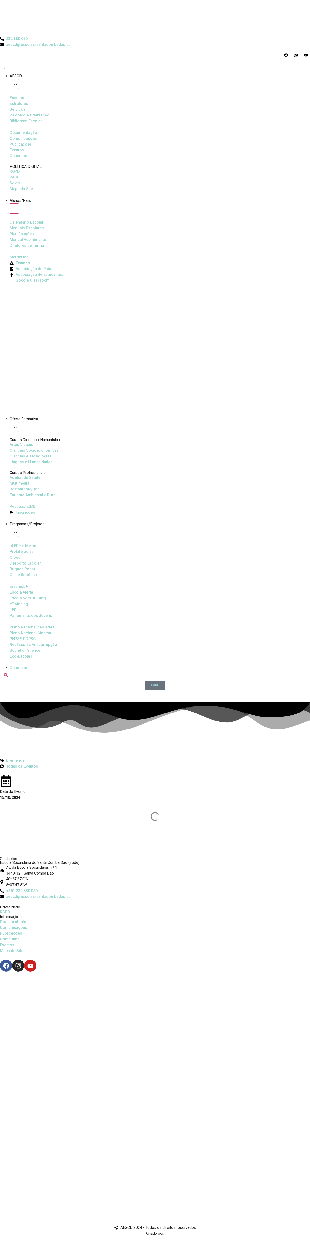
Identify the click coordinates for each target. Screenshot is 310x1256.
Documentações (15, 921)
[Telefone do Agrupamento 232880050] (14, 39)
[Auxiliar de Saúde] (25, 478)
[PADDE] (16, 177)
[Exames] (20, 263)
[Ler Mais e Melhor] (24, 546)
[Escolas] (17, 98)
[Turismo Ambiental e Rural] (24, 489)
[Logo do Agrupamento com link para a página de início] (155, 18)
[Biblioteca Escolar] (26, 121)
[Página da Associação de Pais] (30, 269)
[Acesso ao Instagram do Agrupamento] (297, 55)
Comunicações (13, 927)
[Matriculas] (19, 257)
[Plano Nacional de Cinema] (32, 627)
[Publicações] (21, 144)
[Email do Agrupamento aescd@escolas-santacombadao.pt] (35, 44)
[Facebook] (6, 966)
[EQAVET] (22, 507)
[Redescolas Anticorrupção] (33, 645)
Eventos (7, 945)
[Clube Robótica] (25, 563)
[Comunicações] (23, 138)
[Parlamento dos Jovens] (13, 610)
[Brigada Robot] (22, 569)
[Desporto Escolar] (22, 552)
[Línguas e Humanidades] (31, 462)
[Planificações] (22, 234)
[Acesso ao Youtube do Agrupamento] (307, 55)
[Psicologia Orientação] (29, 115)
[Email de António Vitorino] (6, 1242)
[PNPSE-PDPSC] (23, 639)
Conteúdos (10, 939)
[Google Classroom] (30, 280)
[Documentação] (23, 133)
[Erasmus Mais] (19, 586)
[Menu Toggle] (4, 68)
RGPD (5, 912)
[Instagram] (18, 966)
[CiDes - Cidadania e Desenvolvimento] (15, 557)
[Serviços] (17, 109)
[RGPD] (15, 171)
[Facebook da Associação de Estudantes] (36, 275)
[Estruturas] (19, 104)
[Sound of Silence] (25, 650)
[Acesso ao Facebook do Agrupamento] (287, 55)
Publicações (11, 933)
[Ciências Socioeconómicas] (34, 450)
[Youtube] (30, 966)
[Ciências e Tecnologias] (31, 456)
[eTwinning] (19, 604)
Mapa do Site (11, 950)
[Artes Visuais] (21, 445)
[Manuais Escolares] (27, 228)
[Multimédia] (19, 483)
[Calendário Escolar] (27, 222)
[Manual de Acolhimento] (28, 240)
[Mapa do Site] (21, 189)
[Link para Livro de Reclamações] (155, 1189)
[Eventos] (17, 150)
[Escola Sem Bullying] (21, 592)
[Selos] (15, 183)
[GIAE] (155, 685)
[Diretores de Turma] (27, 245)
